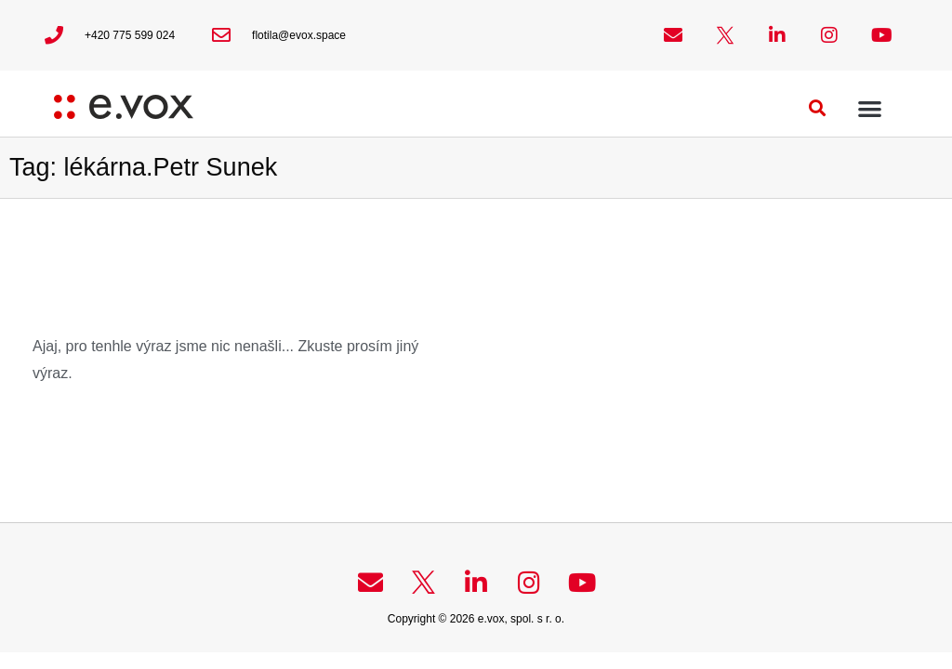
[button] (817, 108)
